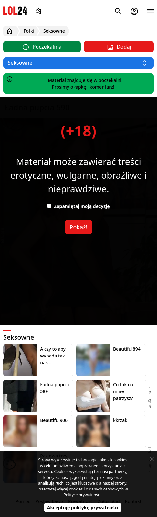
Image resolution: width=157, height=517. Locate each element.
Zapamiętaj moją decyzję (78, 206)
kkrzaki (121, 420)
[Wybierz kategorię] (78, 63)
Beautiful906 (54, 420)
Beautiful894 (127, 349)
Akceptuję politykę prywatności (83, 507)
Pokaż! (79, 227)
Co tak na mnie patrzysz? (123, 391)
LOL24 (15, 10)
